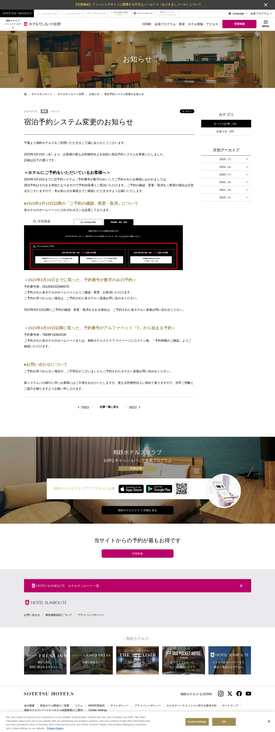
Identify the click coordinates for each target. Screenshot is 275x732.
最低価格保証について (58, 615)
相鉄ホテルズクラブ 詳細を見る (137, 510)
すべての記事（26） (226, 123)
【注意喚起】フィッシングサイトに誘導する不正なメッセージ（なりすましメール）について (137, 4)
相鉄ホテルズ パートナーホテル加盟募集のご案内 (53, 710)
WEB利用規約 (96, 705)
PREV (82, 407)
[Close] (269, 725)
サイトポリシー (119, 705)
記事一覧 (109, 406)
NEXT (135, 407)
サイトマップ (230, 705)
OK (224, 725)
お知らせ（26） (226, 131)
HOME (146, 24)
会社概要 (29, 705)
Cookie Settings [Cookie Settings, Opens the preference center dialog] (197, 725)
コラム (79, 705)
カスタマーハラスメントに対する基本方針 (191, 705)
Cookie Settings (97, 710)
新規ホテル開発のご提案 (54, 705)
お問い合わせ (32, 615)
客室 (182, 24)
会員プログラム (165, 24)
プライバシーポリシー (90, 615)
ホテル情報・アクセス (203, 24)
